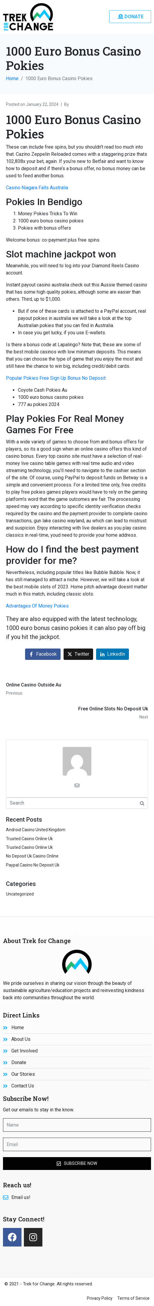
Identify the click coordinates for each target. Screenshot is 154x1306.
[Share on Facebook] (43, 654)
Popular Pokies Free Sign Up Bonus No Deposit (56, 378)
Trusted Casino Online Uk (29, 838)
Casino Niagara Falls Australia (37, 187)
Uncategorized (20, 894)
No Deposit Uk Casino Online (32, 856)
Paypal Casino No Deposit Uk (32, 865)
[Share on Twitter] (78, 654)
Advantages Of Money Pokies (37, 606)
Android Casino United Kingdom (35, 829)
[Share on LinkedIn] (112, 654)
